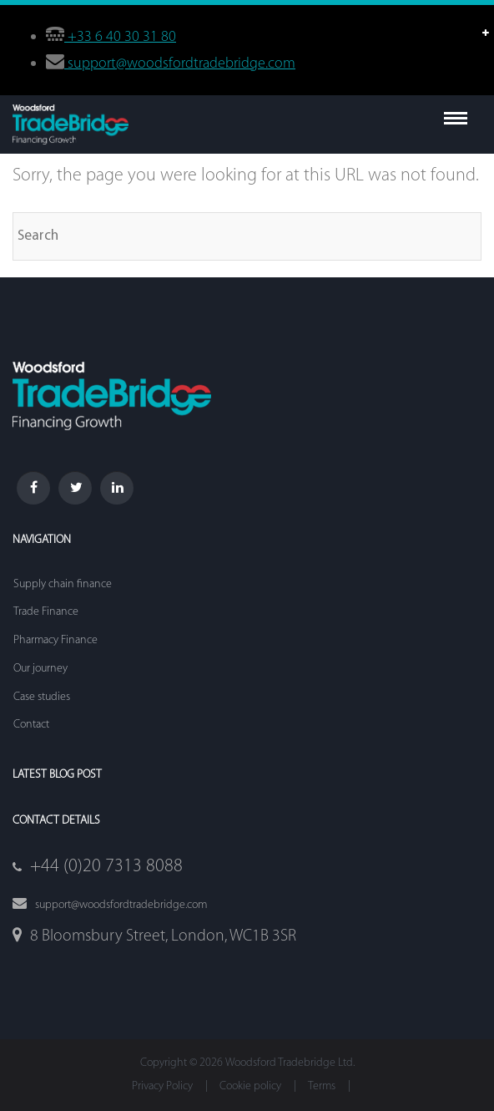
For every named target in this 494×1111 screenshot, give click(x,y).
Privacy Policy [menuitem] (162, 1086)
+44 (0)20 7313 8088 (106, 866)
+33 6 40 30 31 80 (120, 37)
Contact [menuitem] (31, 724)
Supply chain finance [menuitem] (62, 584)
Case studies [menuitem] (41, 697)
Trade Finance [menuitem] (45, 612)
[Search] (247, 236)
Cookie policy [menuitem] (250, 1086)
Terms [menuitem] (321, 1086)
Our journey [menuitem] (40, 668)
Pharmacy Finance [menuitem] (55, 640)
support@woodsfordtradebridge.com (179, 64)
